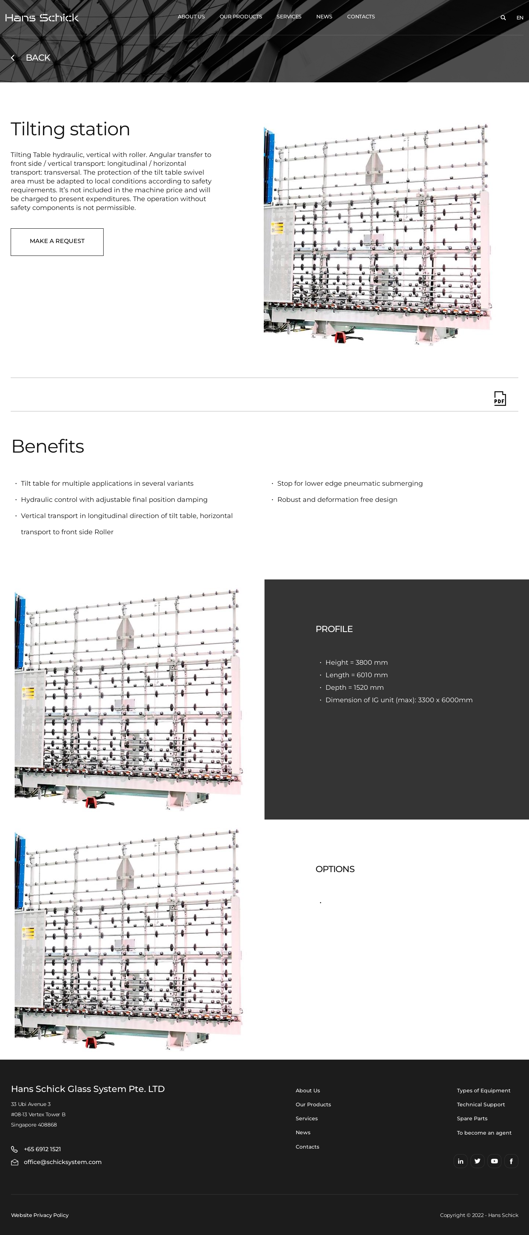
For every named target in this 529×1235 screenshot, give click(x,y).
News (324, 16)
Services (289, 16)
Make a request (57, 241)
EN (520, 17)
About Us (191, 16)
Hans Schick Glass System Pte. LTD (88, 1089)
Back (38, 57)
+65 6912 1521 (42, 1149)
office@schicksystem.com (63, 1162)
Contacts (361, 16)
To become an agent (484, 1132)
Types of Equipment (484, 1090)
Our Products (241, 16)
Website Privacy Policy (40, 1215)
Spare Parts (472, 1118)
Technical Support (481, 1104)
